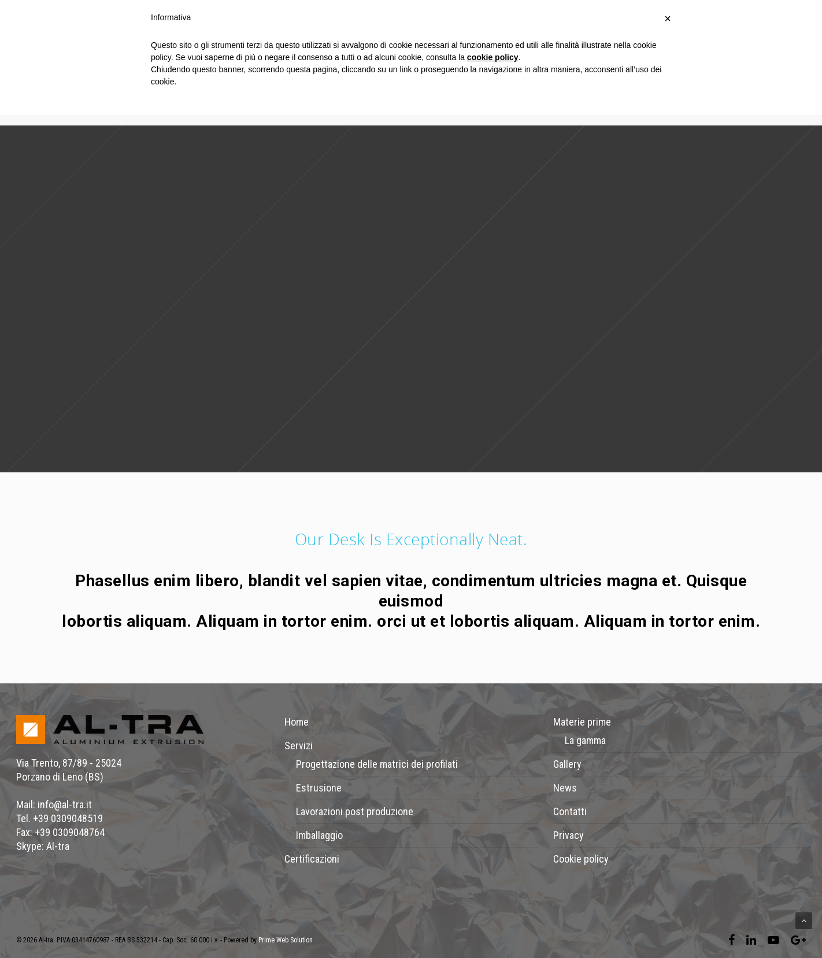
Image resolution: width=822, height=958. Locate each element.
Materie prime (582, 722)
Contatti (570, 811)
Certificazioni (311, 859)
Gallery (567, 764)
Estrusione (319, 788)
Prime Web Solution (285, 940)
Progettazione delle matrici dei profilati (377, 764)
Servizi (298, 745)
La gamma (585, 740)
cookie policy (493, 57)
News (565, 788)
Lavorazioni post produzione (354, 811)
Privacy (568, 835)
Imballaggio (319, 835)
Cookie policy (581, 859)
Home (296, 722)
